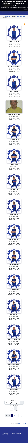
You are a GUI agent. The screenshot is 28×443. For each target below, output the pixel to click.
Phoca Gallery (22, 423)
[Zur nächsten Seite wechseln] (17, 415)
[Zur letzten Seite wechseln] (20, 415)
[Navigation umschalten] (4, 12)
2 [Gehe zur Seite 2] (14, 415)
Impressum (5, 433)
